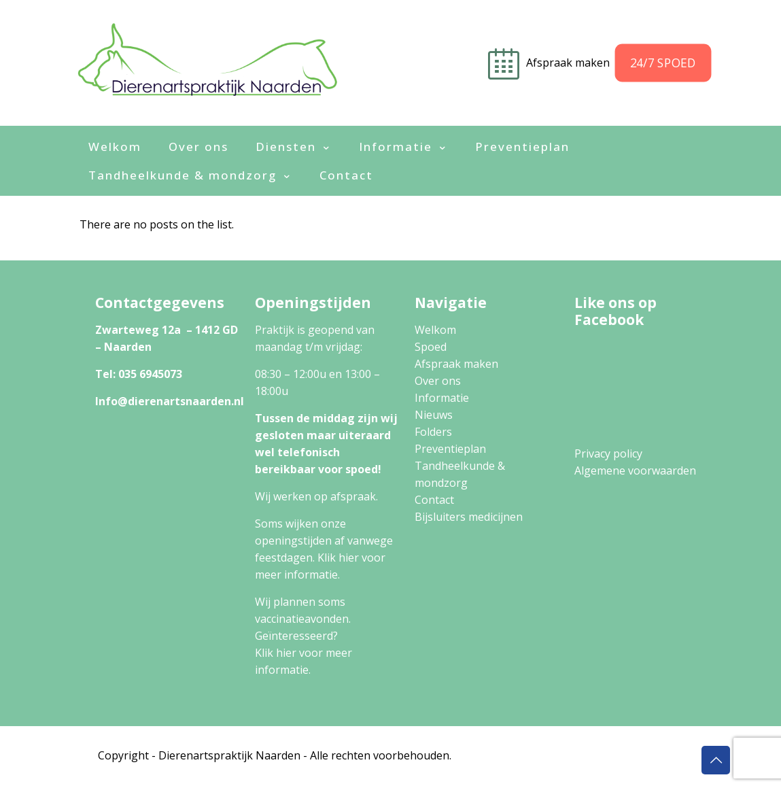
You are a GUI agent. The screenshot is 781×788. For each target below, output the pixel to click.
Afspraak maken (456, 363)
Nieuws (434, 414)
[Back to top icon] (715, 760)
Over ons (438, 380)
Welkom (435, 329)
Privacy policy (608, 453)
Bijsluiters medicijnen (469, 516)
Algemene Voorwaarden (600, 755)
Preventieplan (450, 448)
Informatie (442, 397)
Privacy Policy (493, 755)
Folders (433, 431)
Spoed (431, 346)
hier (349, 557)
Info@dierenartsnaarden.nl (169, 401)
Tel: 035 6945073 (138, 373)
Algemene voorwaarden (635, 470)
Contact (434, 499)
